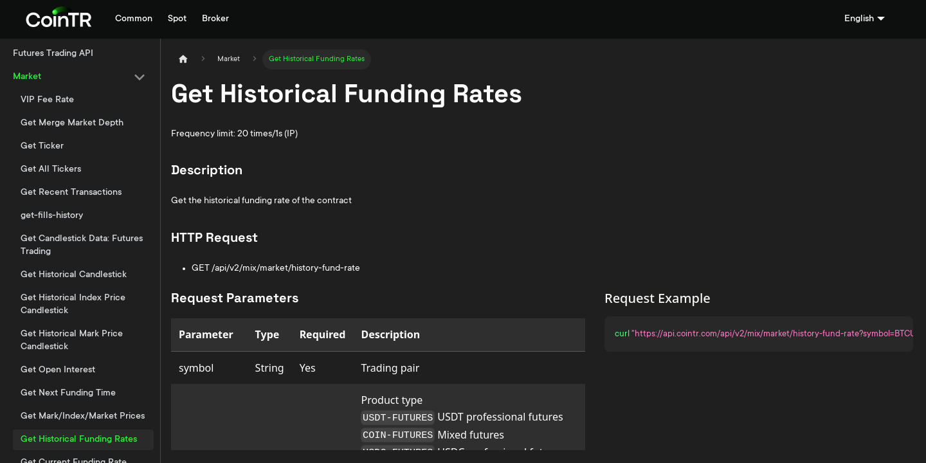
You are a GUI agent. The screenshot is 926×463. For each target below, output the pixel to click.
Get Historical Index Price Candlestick (73, 304)
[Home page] (183, 59)
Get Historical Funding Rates (79, 440)
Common (133, 19)
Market (27, 77)
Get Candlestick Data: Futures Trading (82, 245)
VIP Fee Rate (47, 100)
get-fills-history (52, 216)
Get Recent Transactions (71, 193)
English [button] (859, 19)
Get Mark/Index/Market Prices (83, 417)
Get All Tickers (51, 170)
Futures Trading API (53, 54)
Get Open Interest (58, 370)
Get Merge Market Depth (72, 123)
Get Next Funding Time (68, 393)
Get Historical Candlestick (74, 275)
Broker (215, 19)
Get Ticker (42, 146)
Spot (177, 19)
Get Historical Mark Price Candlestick (72, 340)
